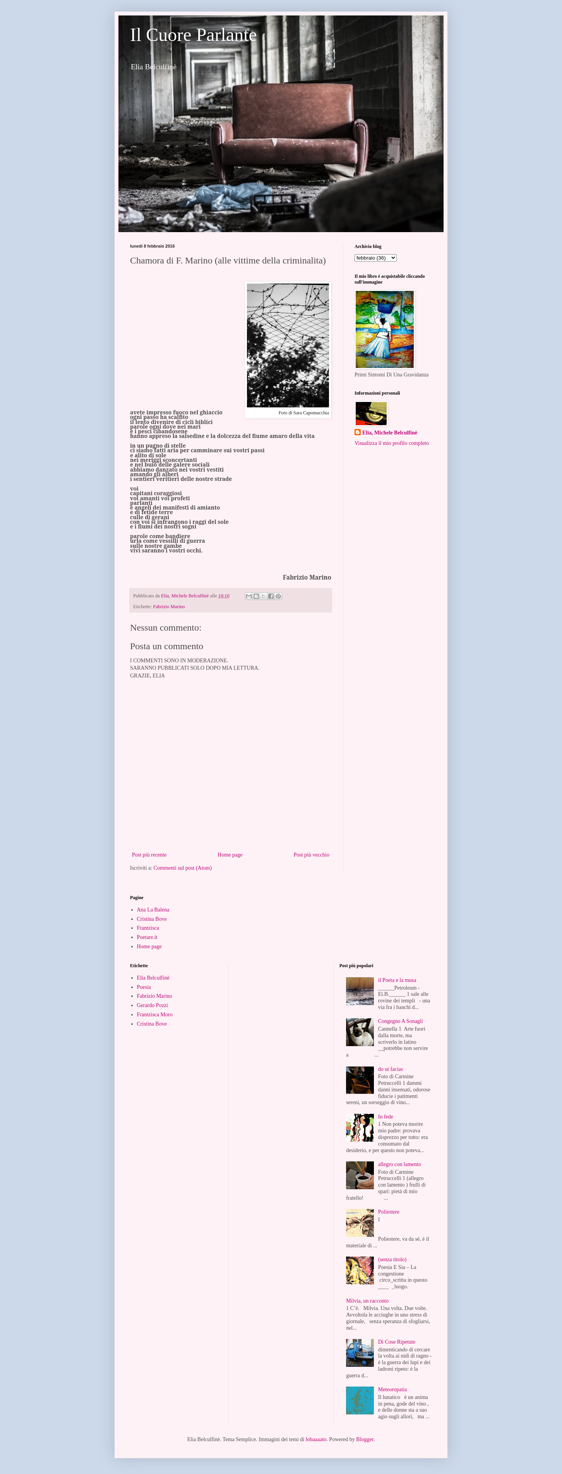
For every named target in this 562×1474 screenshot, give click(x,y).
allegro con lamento (399, 1164)
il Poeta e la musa (397, 980)
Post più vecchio (311, 855)
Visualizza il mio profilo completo (392, 443)
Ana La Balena (153, 910)
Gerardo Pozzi (152, 1005)
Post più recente (149, 855)
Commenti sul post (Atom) (183, 868)
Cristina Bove (152, 919)
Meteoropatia (392, 1389)
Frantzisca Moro (155, 1014)
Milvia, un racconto (367, 1301)
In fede (385, 1117)
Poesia (144, 987)
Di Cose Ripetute (396, 1342)
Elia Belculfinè (153, 978)
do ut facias (390, 1069)
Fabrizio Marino (169, 606)
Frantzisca (148, 928)
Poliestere (388, 1212)
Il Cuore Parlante (193, 34)
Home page (230, 855)
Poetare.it (147, 937)
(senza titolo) (392, 1259)
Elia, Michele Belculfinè (389, 433)
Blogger (364, 1439)
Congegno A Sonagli (400, 1021)
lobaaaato (316, 1439)
